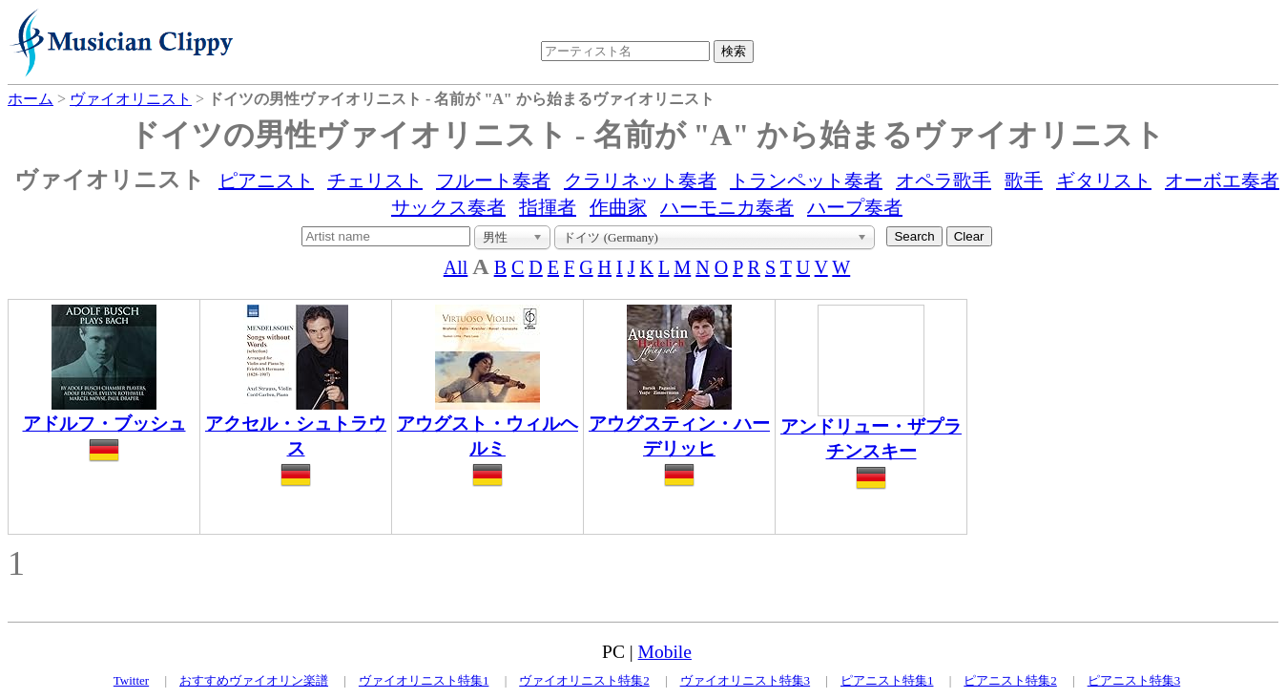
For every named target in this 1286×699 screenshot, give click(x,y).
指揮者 (547, 207)
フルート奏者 (493, 180)
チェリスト (375, 180)
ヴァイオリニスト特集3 (745, 680)
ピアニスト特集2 (1010, 680)
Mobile (665, 652)
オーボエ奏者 (1222, 180)
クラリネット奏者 (640, 180)
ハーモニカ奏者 (727, 207)
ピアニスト (266, 180)
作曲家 (618, 207)
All (456, 267)
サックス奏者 (448, 207)
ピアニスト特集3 (1134, 680)
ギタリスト (1103, 180)
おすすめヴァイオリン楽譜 (253, 680)
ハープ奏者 (854, 207)
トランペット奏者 (806, 180)
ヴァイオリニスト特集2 (584, 680)
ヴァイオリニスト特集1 (424, 680)
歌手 (1024, 180)
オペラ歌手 (943, 180)
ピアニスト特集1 (887, 680)
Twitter (131, 680)
